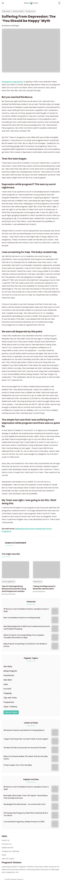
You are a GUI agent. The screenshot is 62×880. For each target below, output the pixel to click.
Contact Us (6, 844)
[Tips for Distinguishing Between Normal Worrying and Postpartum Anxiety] (15, 569)
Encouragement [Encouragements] (8, 581)
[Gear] (31, 684)
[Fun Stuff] (31, 689)
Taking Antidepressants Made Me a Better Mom (44, 587)
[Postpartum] (31, 702)
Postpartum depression (12, 81)
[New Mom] (31, 680)
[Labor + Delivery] (31, 707)
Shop (4, 855)
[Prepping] (31, 693)
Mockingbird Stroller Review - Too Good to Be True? (25, 804)
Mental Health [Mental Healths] (18, 11)
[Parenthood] (31, 675)
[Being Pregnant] (31, 671)
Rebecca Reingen (11, 25)
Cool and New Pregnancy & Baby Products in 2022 (24, 822)
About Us (5, 840)
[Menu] (59, 3)
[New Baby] (31, 666)
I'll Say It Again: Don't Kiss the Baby (18, 765)
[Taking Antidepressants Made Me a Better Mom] (46, 569)
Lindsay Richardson (9, 594)
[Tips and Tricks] (31, 698)
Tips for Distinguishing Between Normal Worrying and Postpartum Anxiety (14, 589)
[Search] (3, 3)
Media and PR (7, 847)
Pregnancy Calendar (10, 851)
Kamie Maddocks (39, 591)
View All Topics (11, 712)
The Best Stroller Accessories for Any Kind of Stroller (25, 748)
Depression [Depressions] (6, 11)
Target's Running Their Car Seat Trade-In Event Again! (26, 739)
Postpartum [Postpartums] (30, 11)
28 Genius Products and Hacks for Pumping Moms (24, 730)
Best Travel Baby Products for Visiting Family (22, 618)
